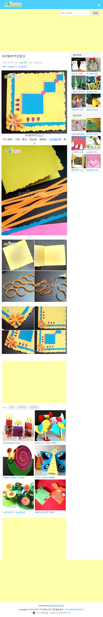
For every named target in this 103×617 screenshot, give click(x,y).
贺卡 (4, 67)
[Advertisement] (51, 37)
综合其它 (23, 62)
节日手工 (23, 67)
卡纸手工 (12, 67)
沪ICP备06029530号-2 (74, 609)
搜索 (95, 13)
